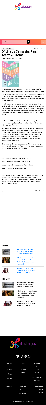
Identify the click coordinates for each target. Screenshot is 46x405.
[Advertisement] (24, 24)
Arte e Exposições (37, 377)
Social (23, 363)
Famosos (9, 367)
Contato (40, 389)
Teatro (37, 372)
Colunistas (9, 386)
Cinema (37, 369)
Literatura (37, 380)
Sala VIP (9, 378)
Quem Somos (39, 387)
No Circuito (37, 363)
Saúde (23, 372)
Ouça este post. (8, 48)
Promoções (23, 387)
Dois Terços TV (23, 393)
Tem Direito (23, 369)
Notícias (9, 363)
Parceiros (23, 390)
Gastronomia (36, 375)
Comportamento (23, 367)
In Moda (9, 374)
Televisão (9, 369)
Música (37, 367)
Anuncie (40, 392)
